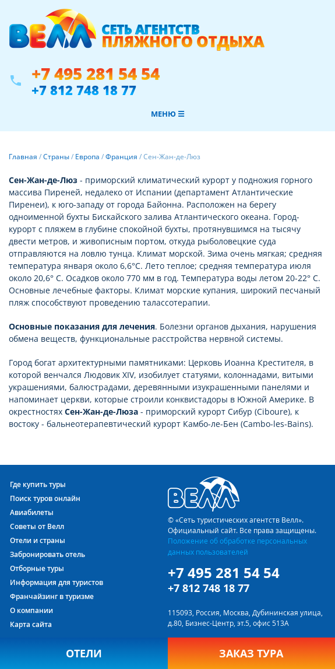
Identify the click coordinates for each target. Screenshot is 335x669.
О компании (31, 610)
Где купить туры (38, 484)
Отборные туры (37, 568)
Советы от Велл (37, 526)
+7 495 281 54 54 (95, 74)
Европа (87, 157)
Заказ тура (251, 653)
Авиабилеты (32, 512)
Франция (121, 157)
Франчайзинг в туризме (52, 596)
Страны (56, 157)
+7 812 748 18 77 (83, 90)
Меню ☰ (168, 113)
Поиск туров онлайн (45, 498)
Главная (23, 157)
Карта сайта (31, 624)
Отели (84, 653)
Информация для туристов (56, 582)
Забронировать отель (47, 554)
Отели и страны (37, 540)
